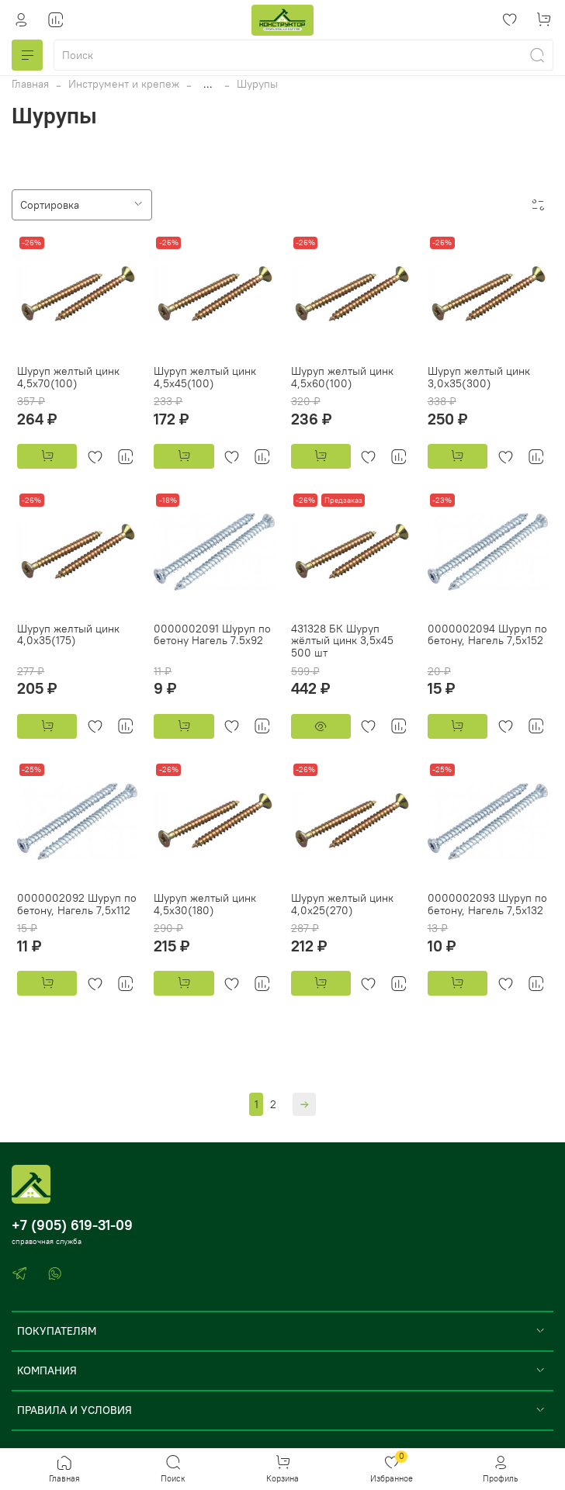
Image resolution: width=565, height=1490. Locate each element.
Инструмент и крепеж (123, 84)
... (208, 84)
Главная (30, 84)
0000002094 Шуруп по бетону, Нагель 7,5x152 (487, 635)
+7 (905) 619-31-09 (72, 1225)
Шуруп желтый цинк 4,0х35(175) (68, 635)
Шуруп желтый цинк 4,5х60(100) (342, 377)
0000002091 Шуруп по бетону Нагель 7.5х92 (212, 635)
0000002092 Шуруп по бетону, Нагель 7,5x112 (77, 904)
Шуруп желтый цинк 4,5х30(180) (205, 904)
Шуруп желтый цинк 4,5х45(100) (205, 377)
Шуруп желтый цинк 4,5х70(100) (68, 377)
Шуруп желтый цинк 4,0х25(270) (342, 904)
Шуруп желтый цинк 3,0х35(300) (479, 377)
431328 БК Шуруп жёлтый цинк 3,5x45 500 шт (342, 641)
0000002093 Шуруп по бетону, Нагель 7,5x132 (487, 904)
